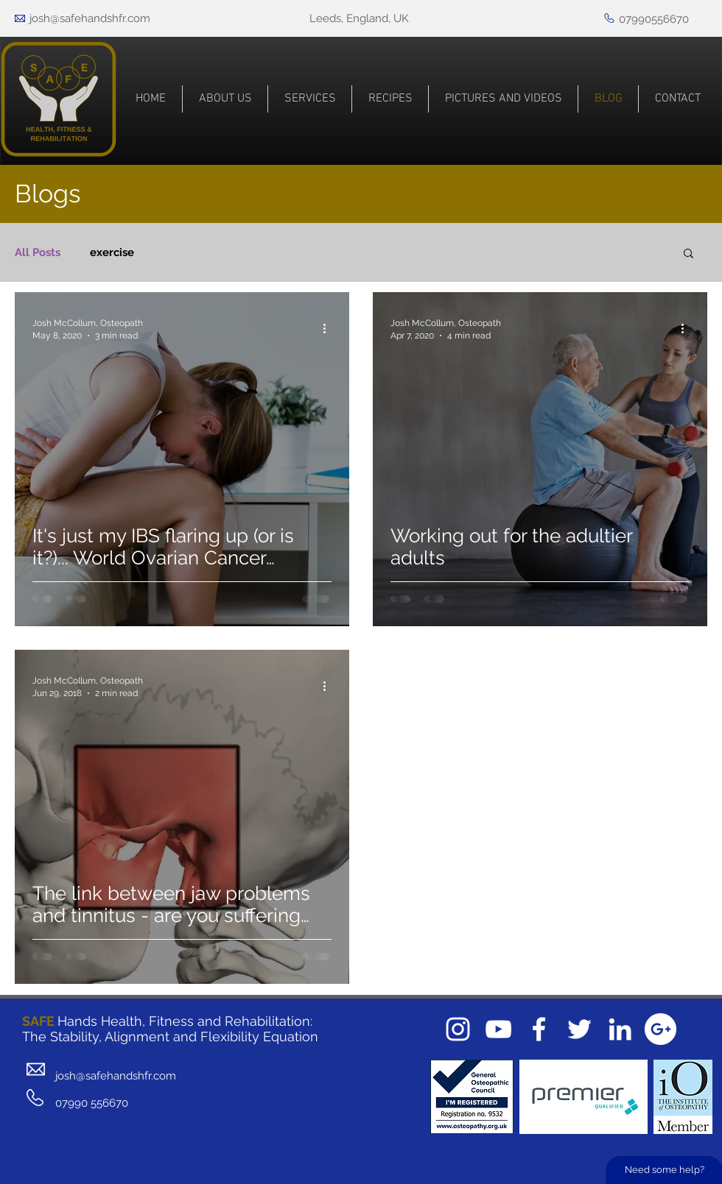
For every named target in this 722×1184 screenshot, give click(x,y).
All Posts (37, 252)
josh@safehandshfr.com (89, 18)
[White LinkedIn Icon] (620, 1029)
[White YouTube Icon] (498, 1029)
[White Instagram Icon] (458, 1029)
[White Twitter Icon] (579, 1029)
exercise (112, 252)
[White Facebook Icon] (539, 1029)
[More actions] (329, 328)
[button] (688, 254)
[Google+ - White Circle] (660, 1029)
